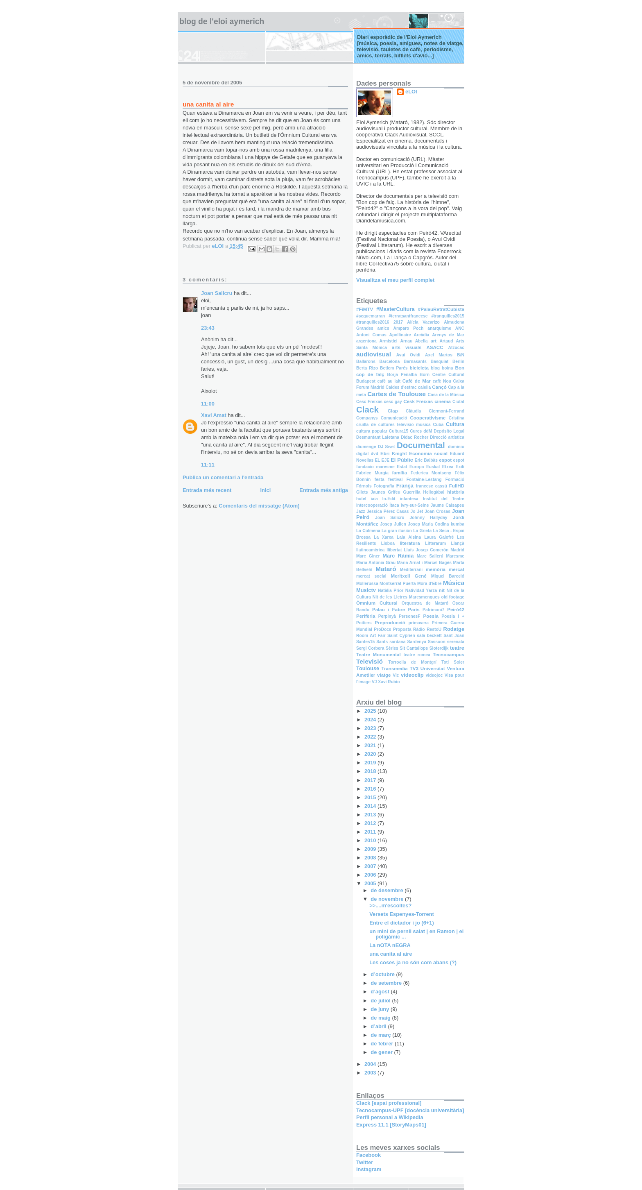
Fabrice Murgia (372, 473)
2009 (371, 849)
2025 (371, 711)
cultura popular (371, 431)
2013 (371, 814)
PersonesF (409, 616)
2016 (371, 789)
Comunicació (394, 418)
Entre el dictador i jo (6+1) (401, 923)
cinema (442, 401)
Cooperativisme (427, 417)
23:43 (208, 328)
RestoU (434, 629)
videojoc (434, 675)
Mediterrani (411, 569)
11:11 (208, 465)
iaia (374, 498)
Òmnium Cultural (377, 603)
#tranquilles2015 (447, 316)
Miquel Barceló (447, 576)
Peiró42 (455, 609)
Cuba (438, 424)
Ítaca (394, 505)
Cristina (456, 418)
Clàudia (413, 411)
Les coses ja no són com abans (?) (413, 962)
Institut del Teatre (443, 498)
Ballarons (365, 361)
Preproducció (390, 622)
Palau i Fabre (388, 609)
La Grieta (422, 530)
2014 (371, 806)
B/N (460, 355)
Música (453, 582)
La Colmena (368, 530)
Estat (402, 467)
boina (447, 368)
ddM (427, 431)
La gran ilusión (397, 530)
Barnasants (415, 361)
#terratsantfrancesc (408, 316)
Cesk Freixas (418, 401)
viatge (384, 675)
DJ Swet (386, 446)
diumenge (366, 446)
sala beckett (429, 635)
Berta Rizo (367, 368)
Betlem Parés (393, 368)
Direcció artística (447, 437)
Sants (382, 641)
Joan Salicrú (389, 517)
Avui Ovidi (408, 355)
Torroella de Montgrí (412, 662)
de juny (381, 1009)
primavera (419, 623)
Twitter (364, 1162)
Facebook (368, 1155)
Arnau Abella (413, 341)
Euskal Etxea (439, 467)
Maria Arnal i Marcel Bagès (424, 562)
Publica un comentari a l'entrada (223, 477)
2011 (371, 832)
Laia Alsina (409, 537)
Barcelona (390, 361)
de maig (381, 1018)
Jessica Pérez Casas (388, 511)
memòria (435, 569)
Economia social (428, 453)
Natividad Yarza (421, 590)
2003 (371, 1073)
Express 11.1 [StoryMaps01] (391, 1125)
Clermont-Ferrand (446, 411)
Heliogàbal (433, 492)
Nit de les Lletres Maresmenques (406, 597)
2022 (371, 737)
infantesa (409, 498)
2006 (371, 875)
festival (395, 479)
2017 (398, 322)
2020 (371, 754)
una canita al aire (390, 954)
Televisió (369, 661)
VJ (374, 682)
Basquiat (439, 361)
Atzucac (456, 347)
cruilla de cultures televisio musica (393, 424)
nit (442, 590)
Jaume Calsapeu (447, 505)
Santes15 (365, 641)
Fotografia (384, 486)
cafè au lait (388, 381)
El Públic (402, 460)
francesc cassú (431, 486)
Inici (265, 490)
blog (435, 368)
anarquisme (439, 328)
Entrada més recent (207, 490)
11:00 (208, 404)
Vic (396, 675)
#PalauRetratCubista (441, 309)
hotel (361, 498)
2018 (371, 771)
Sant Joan (453, 635)
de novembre (388, 899)
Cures (416, 431)
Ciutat (458, 401)
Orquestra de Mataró (425, 603)
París (413, 609)
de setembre (387, 983)
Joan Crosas (437, 511)
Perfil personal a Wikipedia (389, 1117)
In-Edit (389, 498)
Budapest (365, 381)
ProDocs (382, 629)
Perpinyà (387, 616)
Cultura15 (398, 431)
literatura (410, 543)
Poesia (431, 616)
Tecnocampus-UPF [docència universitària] (410, 1110)
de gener (382, 1052)
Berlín (458, 361)
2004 (371, 1064)
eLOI (411, 91)
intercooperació (372, 505)
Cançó (439, 387)
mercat (456, 569)
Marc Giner (368, 556)
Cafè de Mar (416, 381)
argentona (366, 341)
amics (383, 328)
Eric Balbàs (426, 460)
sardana (397, 641)
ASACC (434, 347)
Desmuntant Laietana (377, 437)
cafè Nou (442, 381)
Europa (416, 467)
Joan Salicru (216, 293)
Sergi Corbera (370, 648)
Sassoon (436, 641)
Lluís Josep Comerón (426, 550)
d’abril (379, 1026)
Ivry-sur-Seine (415, 505)
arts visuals (407, 347)
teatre (457, 648)
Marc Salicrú (430, 556)
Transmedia (394, 668)
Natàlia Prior (390, 590)
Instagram (368, 1169)
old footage (452, 597)
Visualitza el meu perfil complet (395, 280)
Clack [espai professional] (388, 1103)
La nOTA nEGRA (390, 945)
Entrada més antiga (323, 490)
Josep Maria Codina (428, 524)
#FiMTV (364, 309)
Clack (367, 409)
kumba (457, 524)
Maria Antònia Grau (376, 562)
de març (381, 1035)
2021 (371, 745)
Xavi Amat (213, 415)
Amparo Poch (408, 328)
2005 (371, 883)
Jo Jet (416, 511)
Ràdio (419, 629)
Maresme (455, 556)
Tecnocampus (448, 654)
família (399, 472)
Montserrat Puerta (398, 583)
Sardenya (416, 641)
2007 (371, 866)
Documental (421, 445)
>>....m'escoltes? (390, 905)
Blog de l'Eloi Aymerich (221, 21)
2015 (371, 797)
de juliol (381, 1000)
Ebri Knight (393, 453)
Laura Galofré (439, 537)
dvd (374, 453)
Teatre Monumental (378, 654)
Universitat (432, 668)
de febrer (383, 1043)
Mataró (385, 568)
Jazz (360, 511)
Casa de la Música (446, 394)
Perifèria (365, 616)
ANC (459, 328)
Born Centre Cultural (442, 374)
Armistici (389, 341)
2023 (371, 728)
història (455, 492)
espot (445, 460)
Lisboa (388, 543)
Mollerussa (367, 583)
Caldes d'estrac (401, 387)
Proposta (402, 629)
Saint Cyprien (401, 635)
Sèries (392, 648)
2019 (371, 762)
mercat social (371, 576)
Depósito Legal (449, 431)
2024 (371, 719)
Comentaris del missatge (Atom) (259, 506)
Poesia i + (452, 616)
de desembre (388, 890)
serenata (455, 641)
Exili (460, 467)
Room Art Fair (370, 635)
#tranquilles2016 (372, 322)
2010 (371, 840)
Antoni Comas (371, 335)
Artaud (446, 341)
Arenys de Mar (448, 335)
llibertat (394, 550)
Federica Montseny (431, 473)
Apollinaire (400, 335)
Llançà (457, 543)
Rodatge (453, 629)
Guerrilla (411, 492)
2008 (371, 858)
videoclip (412, 675)
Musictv (366, 590)
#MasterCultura (395, 309)
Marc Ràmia (398, 556)
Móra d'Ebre (429, 583)
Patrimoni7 (433, 609)
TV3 (414, 668)
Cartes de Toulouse (396, 393)
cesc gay (393, 401)
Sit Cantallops (414, 648)
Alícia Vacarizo (423, 322)
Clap (393, 410)
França (405, 486)
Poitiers (364, 623)
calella (424, 387)
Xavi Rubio (389, 682)
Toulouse (367, 668)
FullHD (456, 485)
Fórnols (364, 486)
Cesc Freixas (369, 401)
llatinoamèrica (370, 550)
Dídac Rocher (414, 437)
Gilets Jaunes (370, 492)
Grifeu (394, 492)
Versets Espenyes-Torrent (401, 914)
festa (379, 479)
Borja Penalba (402, 374)
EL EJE (382, 460)
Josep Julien (393, 524)
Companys (367, 418)
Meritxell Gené (409, 575)
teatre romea (416, 655)
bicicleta (419, 367)
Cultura (455, 424)
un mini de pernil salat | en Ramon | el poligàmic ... (416, 934)
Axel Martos (438, 355)
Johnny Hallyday (429, 517)
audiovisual (373, 354)
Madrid (457, 550)
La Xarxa (383, 537)
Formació (454, 479)
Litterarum (435, 543)
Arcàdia (422, 335)
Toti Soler (452, 662)
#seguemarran (370, 316)
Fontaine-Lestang (424, 479)
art (433, 340)
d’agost (381, 991)
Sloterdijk (439, 648)
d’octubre (383, 974)
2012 (371, 823)
